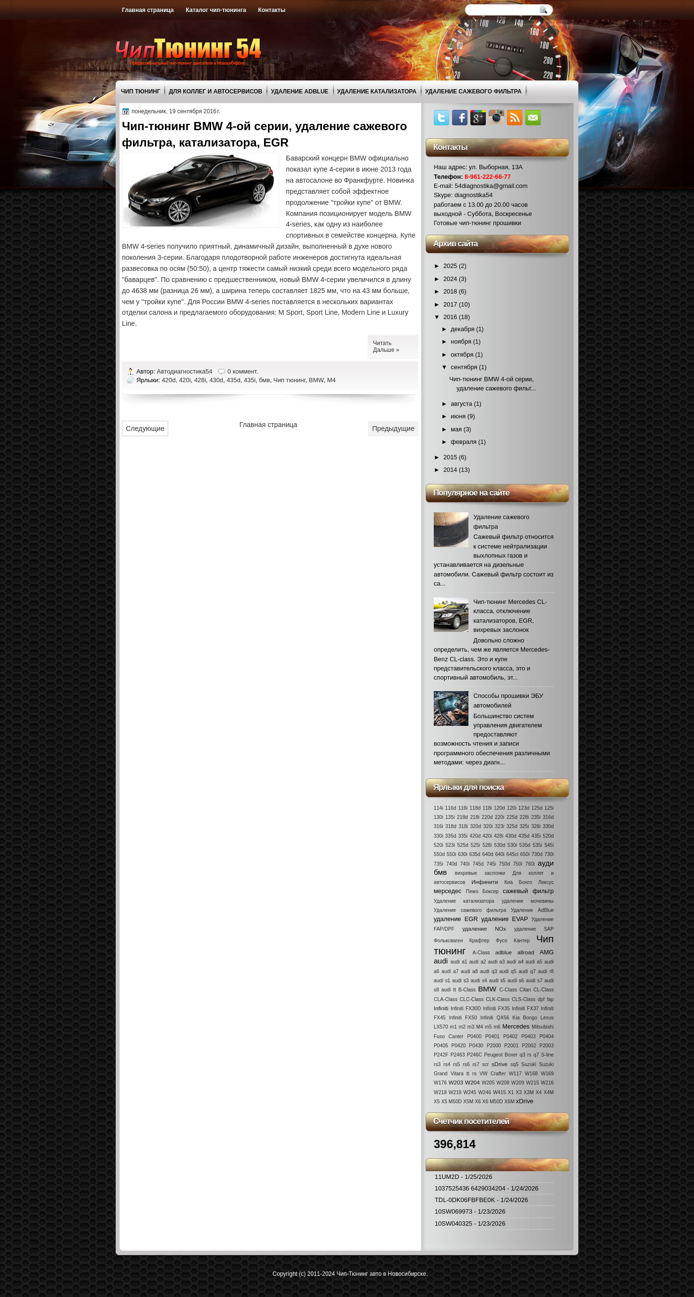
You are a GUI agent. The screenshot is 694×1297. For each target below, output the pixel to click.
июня (459, 416)
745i (491, 864)
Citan (525, 989)
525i (475, 845)
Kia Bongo (524, 1017)
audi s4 (479, 980)
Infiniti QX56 (494, 1017)
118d (474, 808)
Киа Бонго (518, 882)
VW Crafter (493, 1073)
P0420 (459, 1045)
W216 (547, 1082)
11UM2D (447, 1176)
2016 (451, 317)
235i (535, 817)
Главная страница (148, 10)
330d (548, 826)
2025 (451, 265)
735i (438, 864)
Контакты (272, 10)
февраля (464, 441)
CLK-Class (497, 999)
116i (462, 808)
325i (524, 826)
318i (462, 826)
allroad (526, 952)
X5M (468, 1101)
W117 (515, 1073)
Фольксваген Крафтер (461, 940)
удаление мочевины (528, 901)
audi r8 (546, 971)
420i (184, 380)
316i (438, 826)
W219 (455, 1092)
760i (529, 864)
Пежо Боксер (482, 891)
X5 (437, 1101)
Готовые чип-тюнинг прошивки (477, 223)
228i (524, 817)
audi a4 (515, 961)
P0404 (546, 1036)
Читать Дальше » (386, 346)
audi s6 (515, 980)
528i (487, 845)
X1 (511, 1092)
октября (463, 354)
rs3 (437, 1064)
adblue (503, 952)
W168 (531, 1073)
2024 (451, 278)
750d (504, 864)
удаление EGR (456, 919)
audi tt (448, 989)
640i (499, 854)
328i (535, 826)
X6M (509, 1101)
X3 (519, 1092)
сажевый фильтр (528, 891)
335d (450, 836)
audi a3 (496, 961)
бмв (264, 380)
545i (549, 845)
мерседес (448, 891)
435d (233, 380)
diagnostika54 (473, 195)
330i (438, 836)
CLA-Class (445, 999)
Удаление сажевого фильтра (473, 91)
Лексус (546, 882)
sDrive (499, 1064)
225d (512, 817)
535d (524, 845)
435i (249, 380)
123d (524, 808)
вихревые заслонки (480, 873)
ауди (546, 863)
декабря (463, 329)
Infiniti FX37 (525, 1008)
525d (462, 845)
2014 (451, 469)
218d (462, 817)
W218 (440, 1092)
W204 (472, 1082)
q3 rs (525, 1054)
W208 (502, 1082)
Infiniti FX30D (466, 1008)
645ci (513, 854)
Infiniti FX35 (496, 1008)
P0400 (474, 1036)
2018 (451, 291)
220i (499, 817)
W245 (469, 1092)
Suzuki (528, 1064)
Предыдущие (393, 428)
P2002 (529, 1045)
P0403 (528, 1036)
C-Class (508, 989)
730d (537, 854)
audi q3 (488, 971)
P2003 (546, 1045)
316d (548, 817)
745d (477, 864)
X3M (528, 1092)
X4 (538, 1092)
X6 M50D (492, 1101)
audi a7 (449, 971)
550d (439, 854)
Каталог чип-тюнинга (216, 10)
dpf (541, 999)
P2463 (458, 1054)
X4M (549, 1092)
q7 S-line (544, 1054)
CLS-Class (523, 999)
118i (487, 808)
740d (451, 864)
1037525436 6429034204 (470, 1188)
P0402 (510, 1036)
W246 (484, 1092)
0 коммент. (242, 371)
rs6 (466, 1064)
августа (462, 403)
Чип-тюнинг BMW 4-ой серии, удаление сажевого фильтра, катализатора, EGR (264, 134)
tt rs (472, 1073)
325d (512, 826)
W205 (488, 1082)
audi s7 (534, 980)
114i (438, 808)
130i (438, 817)
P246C (474, 1054)
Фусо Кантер (513, 940)
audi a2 (477, 961)
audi (441, 961)
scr (485, 1064)
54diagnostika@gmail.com (491, 185)
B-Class (467, 989)
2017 (451, 304)
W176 (440, 1082)
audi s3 (460, 980)
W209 (517, 1082)
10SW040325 (453, 1223)
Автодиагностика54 (185, 371)
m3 (470, 1027)
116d (450, 808)
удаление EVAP (504, 919)
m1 (453, 1027)
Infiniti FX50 (463, 1017)
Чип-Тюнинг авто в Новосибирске (381, 1273)
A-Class (481, 952)
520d (548, 836)
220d (487, 817)
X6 (478, 1101)
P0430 (476, 1045)
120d (499, 808)
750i (517, 864)
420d (169, 380)
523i (449, 845)
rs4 (446, 1064)
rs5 (456, 1064)
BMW (316, 380)
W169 (547, 1073)
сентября (465, 367)
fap (550, 999)
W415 (499, 1092)
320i (488, 826)
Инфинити (484, 882)
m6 (497, 1027)
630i (462, 854)
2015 (451, 457)
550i (451, 854)
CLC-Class (472, 999)
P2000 (494, 1045)
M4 (331, 380)
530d (499, 845)
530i (512, 845)
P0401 (492, 1036)
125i (549, 808)
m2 (462, 1027)
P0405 (441, 1045)
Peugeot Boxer (501, 1054)
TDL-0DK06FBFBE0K (465, 1199)
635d (474, 854)
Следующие (145, 428)
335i (462, 836)
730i (549, 854)
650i (524, 854)
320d (475, 826)
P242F (441, 1054)
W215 (532, 1082)
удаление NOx (484, 929)
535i (537, 845)
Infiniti (441, 1008)
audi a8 (469, 971)
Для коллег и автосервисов (215, 91)
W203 (456, 1082)
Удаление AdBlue (299, 91)
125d (537, 808)
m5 (488, 1027)
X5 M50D (451, 1101)
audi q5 (507, 971)
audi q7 (527, 971)
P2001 (511, 1045)
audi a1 (459, 961)
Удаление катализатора (377, 91)
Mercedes (515, 1026)
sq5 (514, 1064)
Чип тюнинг (140, 91)
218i (474, 817)
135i (449, 817)
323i (499, 826)
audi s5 (497, 980)
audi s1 (442, 980)
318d (450, 826)
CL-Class (544, 989)
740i (464, 864)
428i (200, 380)
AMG (547, 952)
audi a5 (534, 961)
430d (216, 380)
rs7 (475, 1064)
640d (488, 854)
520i (438, 845)
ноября (462, 341)
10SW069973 (453, 1211)
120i (511, 808)
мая (457, 429)
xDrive (524, 1101)
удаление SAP (534, 929)
